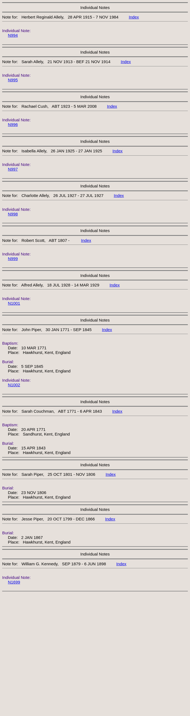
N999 (13, 258)
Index (134, 17)
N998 (13, 214)
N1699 (14, 582)
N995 (13, 80)
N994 (13, 35)
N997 (13, 169)
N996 (13, 124)
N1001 (14, 303)
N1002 (14, 384)
